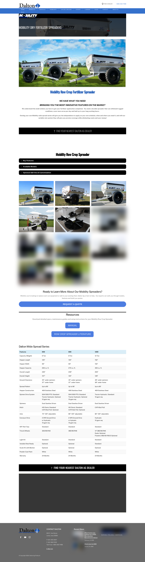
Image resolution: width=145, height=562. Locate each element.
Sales (96, 9)
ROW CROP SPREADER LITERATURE (72, 334)
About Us (115, 9)
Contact (105, 9)
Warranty (53, 9)
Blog (22, 12)
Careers (87, 9)
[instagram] (29, 537)
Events (78, 9)
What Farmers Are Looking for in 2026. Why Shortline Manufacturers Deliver (91, 535)
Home (23, 9)
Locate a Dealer (66, 9)
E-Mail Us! (50, 549)
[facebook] (21, 537)
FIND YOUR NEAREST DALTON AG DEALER (72, 131)
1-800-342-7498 (121, 4)
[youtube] (25, 537)
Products (32, 9)
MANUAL (72, 325)
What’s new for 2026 (91, 544)
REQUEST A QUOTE (72, 304)
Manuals (42, 9)
